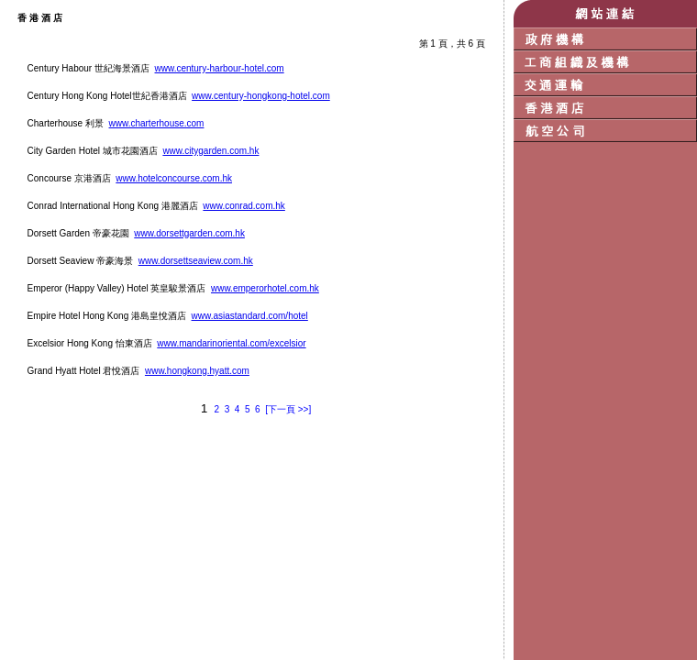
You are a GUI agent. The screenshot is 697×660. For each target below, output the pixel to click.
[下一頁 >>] (288, 409)
